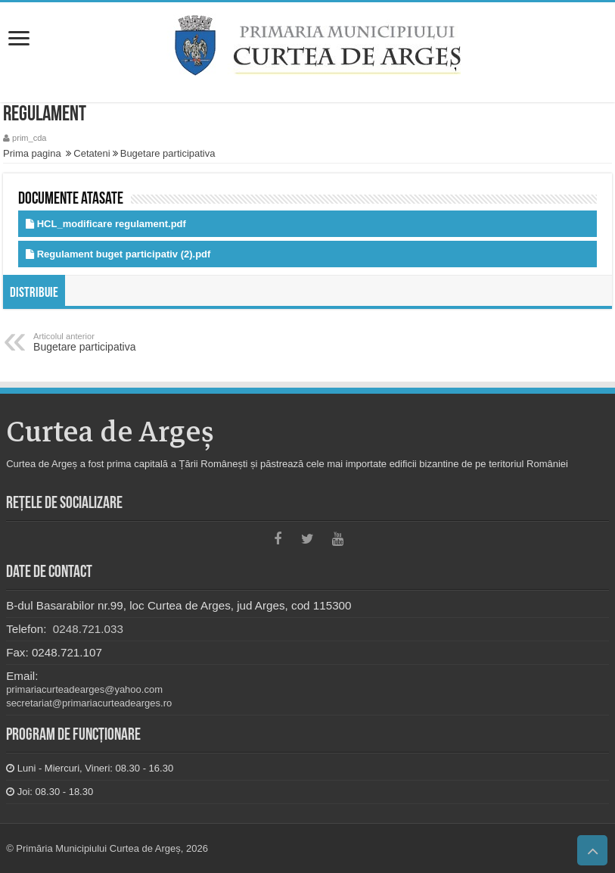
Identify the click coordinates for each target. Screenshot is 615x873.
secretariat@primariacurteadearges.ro (89, 703)
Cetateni (91, 153)
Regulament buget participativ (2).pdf (124, 254)
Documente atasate (70, 199)
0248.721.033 (86, 628)
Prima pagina (32, 153)
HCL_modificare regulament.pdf (111, 223)
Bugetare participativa (168, 153)
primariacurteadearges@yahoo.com (84, 689)
